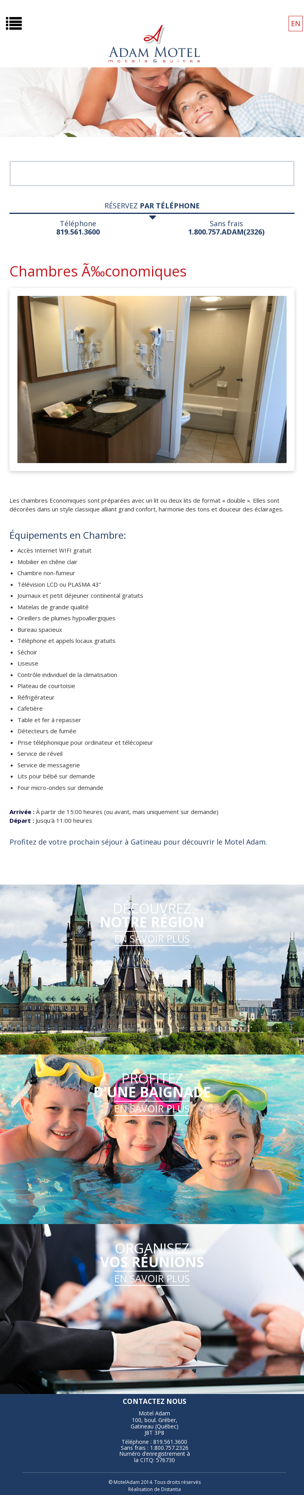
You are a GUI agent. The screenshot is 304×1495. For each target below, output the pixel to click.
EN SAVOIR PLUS (152, 938)
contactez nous (154, 1401)
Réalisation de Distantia (154, 1489)
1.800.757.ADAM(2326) (226, 231)
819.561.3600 (78, 231)
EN (295, 23)
